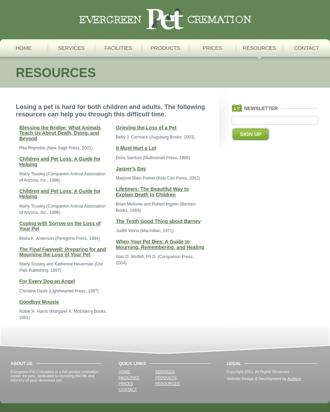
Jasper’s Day (131, 168)
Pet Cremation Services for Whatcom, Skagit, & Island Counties (165, 18)
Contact (306, 48)
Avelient (294, 379)
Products (165, 48)
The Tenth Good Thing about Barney (158, 221)
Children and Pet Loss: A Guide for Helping (60, 161)
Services (71, 48)
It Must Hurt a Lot (136, 148)
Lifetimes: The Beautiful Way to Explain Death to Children (152, 191)
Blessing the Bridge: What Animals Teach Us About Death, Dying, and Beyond (60, 133)
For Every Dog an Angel (47, 281)
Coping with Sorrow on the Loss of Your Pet (60, 226)
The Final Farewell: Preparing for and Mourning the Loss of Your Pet (62, 251)
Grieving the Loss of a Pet (146, 127)
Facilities (118, 48)
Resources (259, 48)
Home (24, 48)
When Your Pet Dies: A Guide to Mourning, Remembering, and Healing (160, 244)
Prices (212, 48)
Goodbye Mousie (39, 302)
